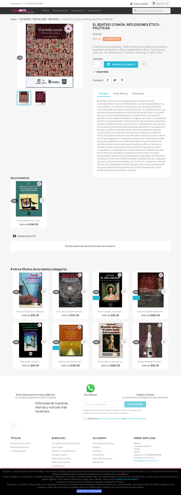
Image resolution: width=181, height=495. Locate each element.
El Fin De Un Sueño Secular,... (70, 311)
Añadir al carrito (121, 64)
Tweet (115, 80)
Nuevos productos (20, 447)
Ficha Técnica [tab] (120, 93)
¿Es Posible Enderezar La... (110, 361)
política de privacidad (126, 479)
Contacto (78, 10)
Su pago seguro (59, 454)
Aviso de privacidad (61, 458)
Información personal (103, 443)
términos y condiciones (109, 418)
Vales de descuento (102, 458)
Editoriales (60, 10)
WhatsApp (94, 10)
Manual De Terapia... (30, 361)
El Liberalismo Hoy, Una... (29, 220)
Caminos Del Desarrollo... (70, 361)
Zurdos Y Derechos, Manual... (30, 311)
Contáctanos (58, 466)
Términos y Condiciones (63, 451)
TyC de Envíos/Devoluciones (66, 443)
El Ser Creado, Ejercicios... (110, 311)
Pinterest (122, 80)
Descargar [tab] (138, 93)
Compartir (107, 80)
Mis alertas (98, 462)
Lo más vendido (18, 451)
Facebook (14, 426)
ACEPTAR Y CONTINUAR (89, 491)
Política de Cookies (61, 462)
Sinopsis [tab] (103, 93)
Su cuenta (99, 438)
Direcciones (99, 454)
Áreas (45, 10)
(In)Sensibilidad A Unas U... (150, 361)
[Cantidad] (96, 64)
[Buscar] (151, 11)
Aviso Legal (57, 447)
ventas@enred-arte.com (146, 460)
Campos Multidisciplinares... (150, 311)
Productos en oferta (21, 443)
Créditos (97, 451)
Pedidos (97, 447)
